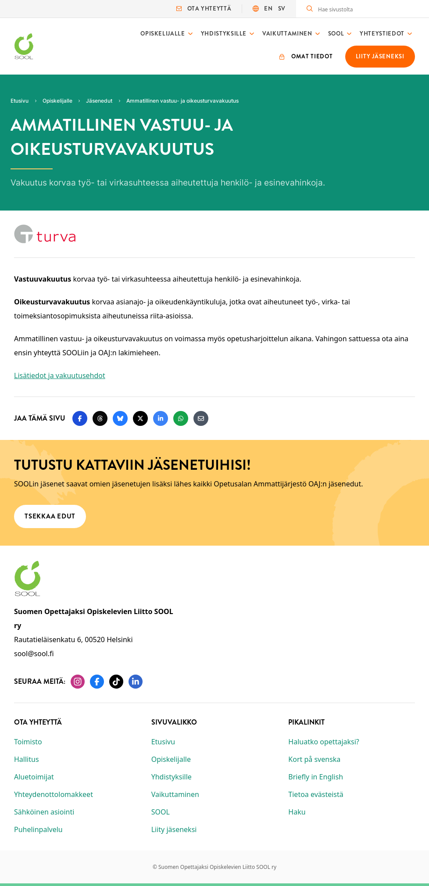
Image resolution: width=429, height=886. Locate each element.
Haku (296, 812)
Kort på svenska (314, 759)
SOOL (336, 33)
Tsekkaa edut (50, 516)
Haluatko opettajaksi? (323, 742)
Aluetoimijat (34, 777)
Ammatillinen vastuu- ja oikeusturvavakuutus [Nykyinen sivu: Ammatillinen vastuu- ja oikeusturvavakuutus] (182, 100)
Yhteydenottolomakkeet (53, 794)
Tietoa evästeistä (315, 794)
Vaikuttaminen (287, 33)
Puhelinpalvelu (38, 829)
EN (268, 8)
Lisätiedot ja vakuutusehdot (59, 375)
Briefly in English (315, 777)
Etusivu (163, 742)
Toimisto (28, 742)
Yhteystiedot (382, 33)
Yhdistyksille (224, 33)
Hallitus (26, 759)
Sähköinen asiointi (44, 812)
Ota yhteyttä (203, 8)
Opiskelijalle (162, 33)
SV (282, 8)
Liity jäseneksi (174, 829)
